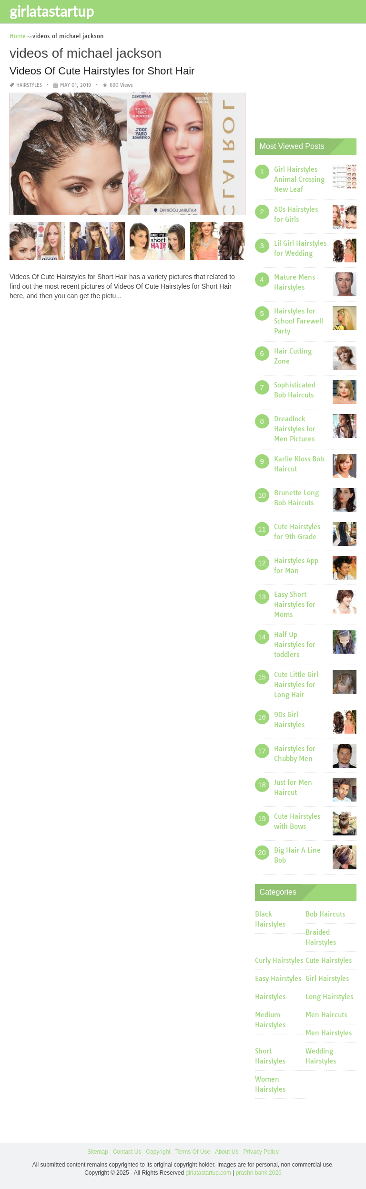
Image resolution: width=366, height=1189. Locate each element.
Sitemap (97, 1151)
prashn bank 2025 (259, 1172)
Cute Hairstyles (328, 960)
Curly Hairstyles (279, 960)
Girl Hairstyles (327, 978)
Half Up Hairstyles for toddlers (294, 644)
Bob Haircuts (325, 914)
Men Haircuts (326, 1015)
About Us (226, 1151)
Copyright (158, 1151)
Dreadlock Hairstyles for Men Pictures (294, 429)
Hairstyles (29, 85)
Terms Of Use (192, 1151)
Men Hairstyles (328, 1033)
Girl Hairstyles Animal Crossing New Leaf (299, 179)
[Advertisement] (310, 78)
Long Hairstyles (329, 996)
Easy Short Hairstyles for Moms (294, 604)
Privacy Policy (261, 1151)
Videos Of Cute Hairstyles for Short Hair (102, 71)
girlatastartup (52, 11)
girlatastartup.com (208, 1172)
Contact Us (127, 1151)
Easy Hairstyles (278, 978)
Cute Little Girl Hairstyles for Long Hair (296, 684)
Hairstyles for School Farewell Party (298, 321)
